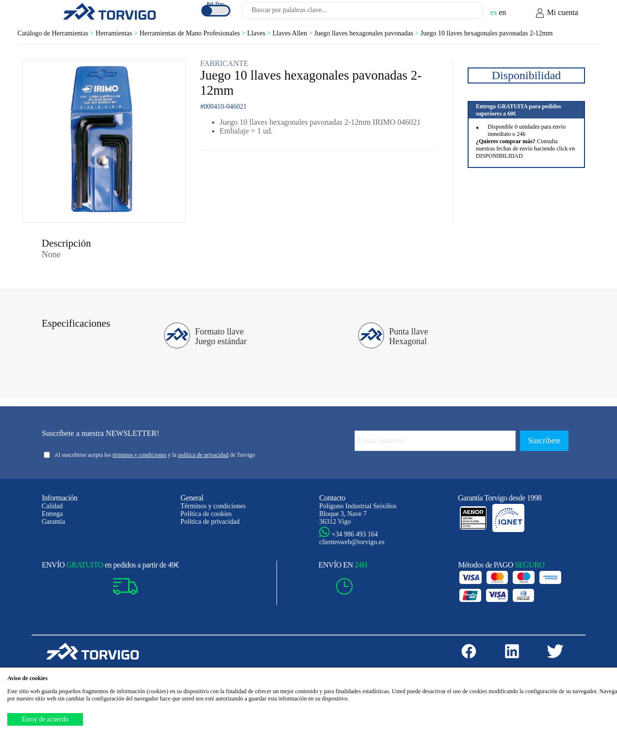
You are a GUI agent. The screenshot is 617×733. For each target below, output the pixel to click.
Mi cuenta (556, 13)
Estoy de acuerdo (45, 719)
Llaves (260, 33)
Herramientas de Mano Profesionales (193, 33)
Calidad (52, 506)
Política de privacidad (210, 521)
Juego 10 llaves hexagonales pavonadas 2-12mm (487, 33)
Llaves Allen (293, 33)
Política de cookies (206, 513)
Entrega (52, 513)
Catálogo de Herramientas (56, 33)
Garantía (53, 521)
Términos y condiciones (213, 506)
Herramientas (117, 33)
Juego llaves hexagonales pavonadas (367, 33)
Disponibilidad (526, 75)
